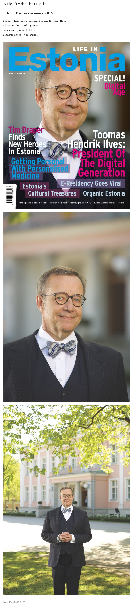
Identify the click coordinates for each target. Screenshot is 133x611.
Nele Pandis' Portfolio (25, 3)
